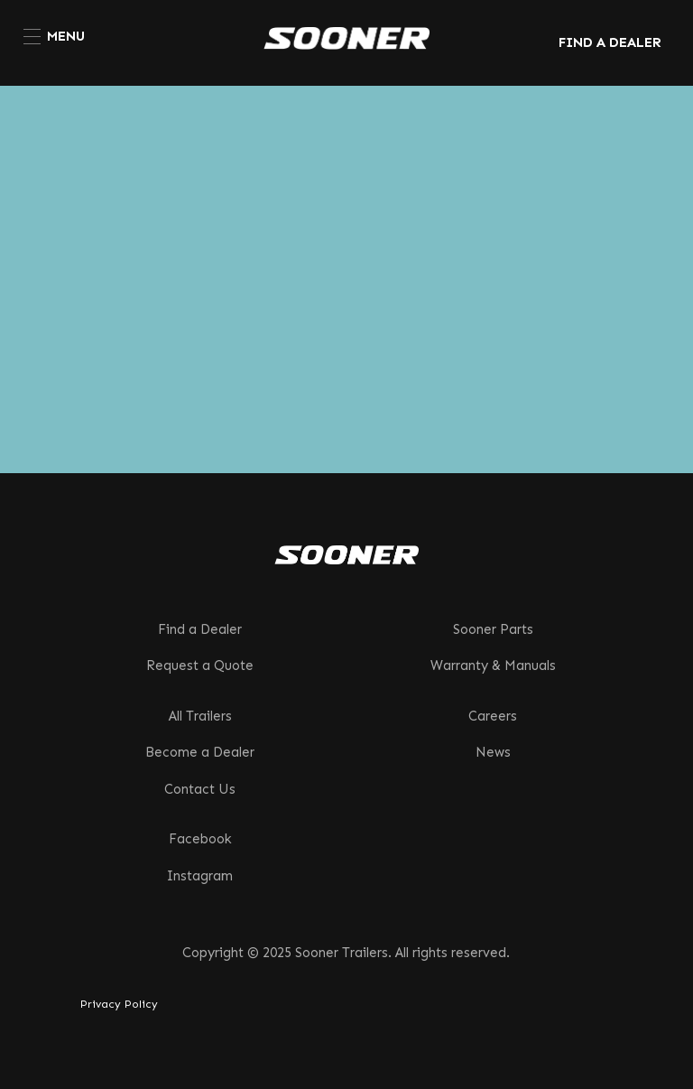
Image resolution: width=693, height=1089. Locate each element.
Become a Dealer (199, 752)
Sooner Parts (493, 629)
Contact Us (200, 789)
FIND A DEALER (610, 42)
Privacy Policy (119, 1004)
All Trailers (200, 716)
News (493, 752)
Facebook (200, 839)
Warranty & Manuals (493, 665)
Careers (492, 716)
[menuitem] (54, 36)
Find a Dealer (200, 629)
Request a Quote (200, 665)
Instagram (200, 876)
